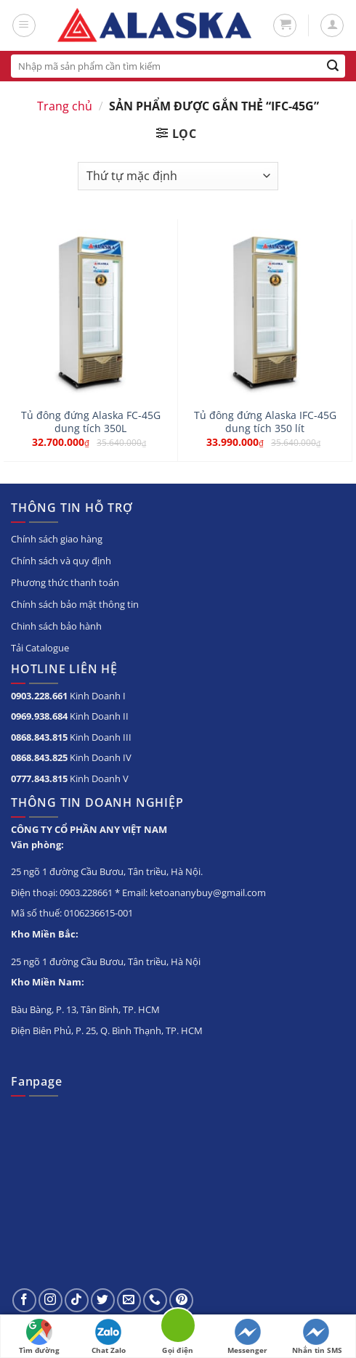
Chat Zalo (109, 1337)
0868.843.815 (39, 737)
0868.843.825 (39, 757)
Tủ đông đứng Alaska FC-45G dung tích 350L (91, 421)
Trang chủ (64, 106)
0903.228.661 (39, 695)
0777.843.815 (39, 778)
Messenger (247, 1337)
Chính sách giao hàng (56, 538)
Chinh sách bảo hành (56, 626)
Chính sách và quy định (61, 560)
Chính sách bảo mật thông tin (75, 604)
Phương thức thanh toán (65, 582)
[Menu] (24, 25)
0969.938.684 (39, 716)
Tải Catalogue (40, 647)
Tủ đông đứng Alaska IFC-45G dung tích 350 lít (265, 421)
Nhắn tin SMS (317, 1337)
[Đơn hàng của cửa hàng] (178, 176)
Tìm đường (39, 1337)
